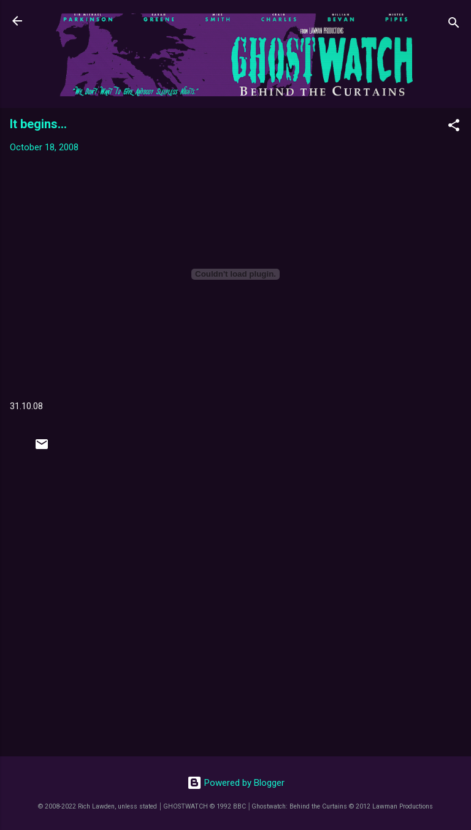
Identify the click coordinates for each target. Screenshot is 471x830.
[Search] (453, 25)
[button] (453, 127)
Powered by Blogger (236, 782)
